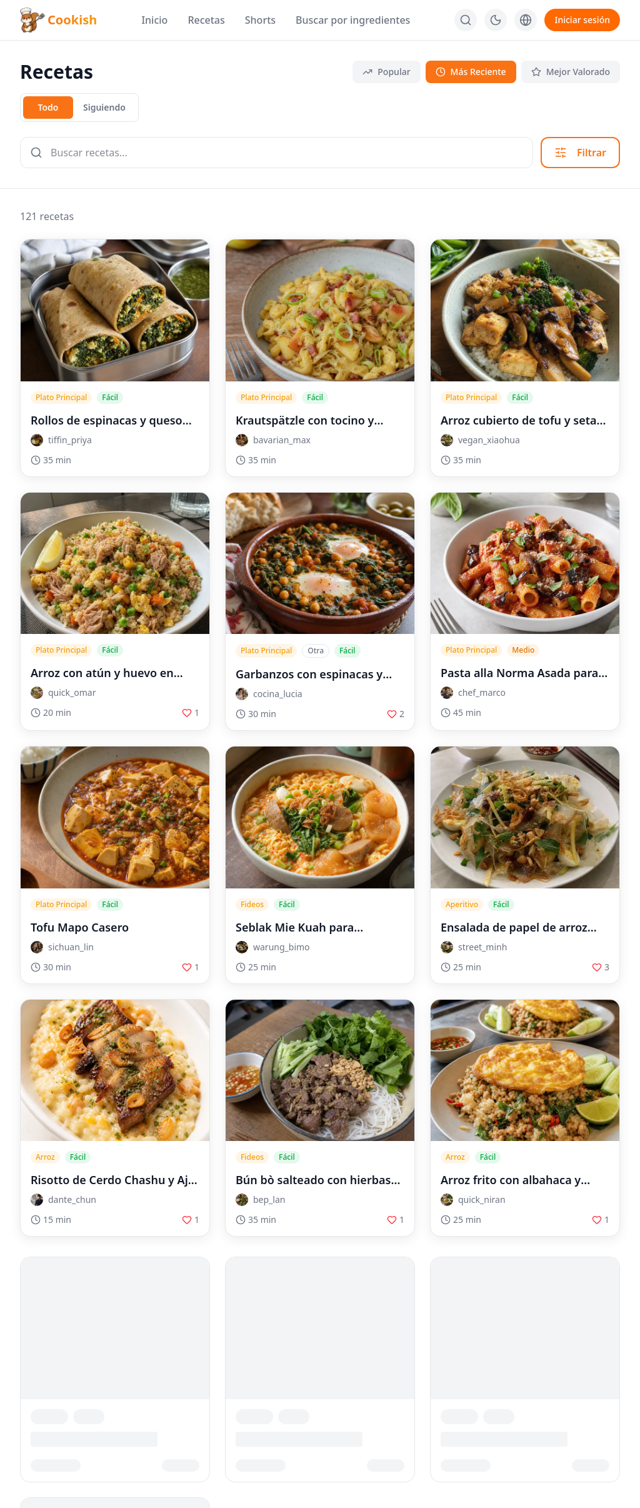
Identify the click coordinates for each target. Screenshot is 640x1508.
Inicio (154, 20)
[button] (115, 440)
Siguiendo (104, 107)
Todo (48, 107)
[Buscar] (465, 20)
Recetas (206, 20)
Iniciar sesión (582, 20)
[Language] (525, 20)
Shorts (260, 20)
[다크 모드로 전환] (495, 20)
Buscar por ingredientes (353, 20)
